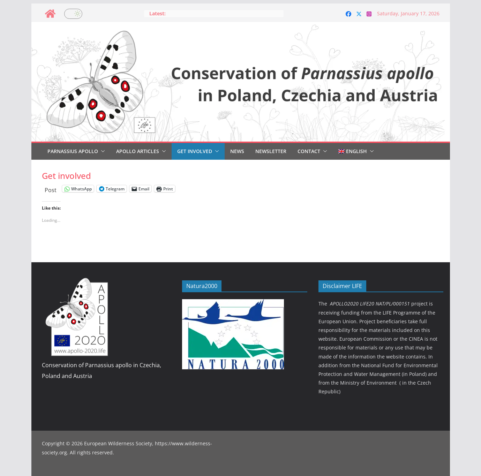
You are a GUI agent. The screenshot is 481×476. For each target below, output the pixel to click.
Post (51, 188)
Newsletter (270, 151)
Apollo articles (137, 151)
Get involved (194, 151)
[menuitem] (352, 151)
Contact (309, 151)
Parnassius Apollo (72, 151)
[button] (101, 151)
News (237, 151)
